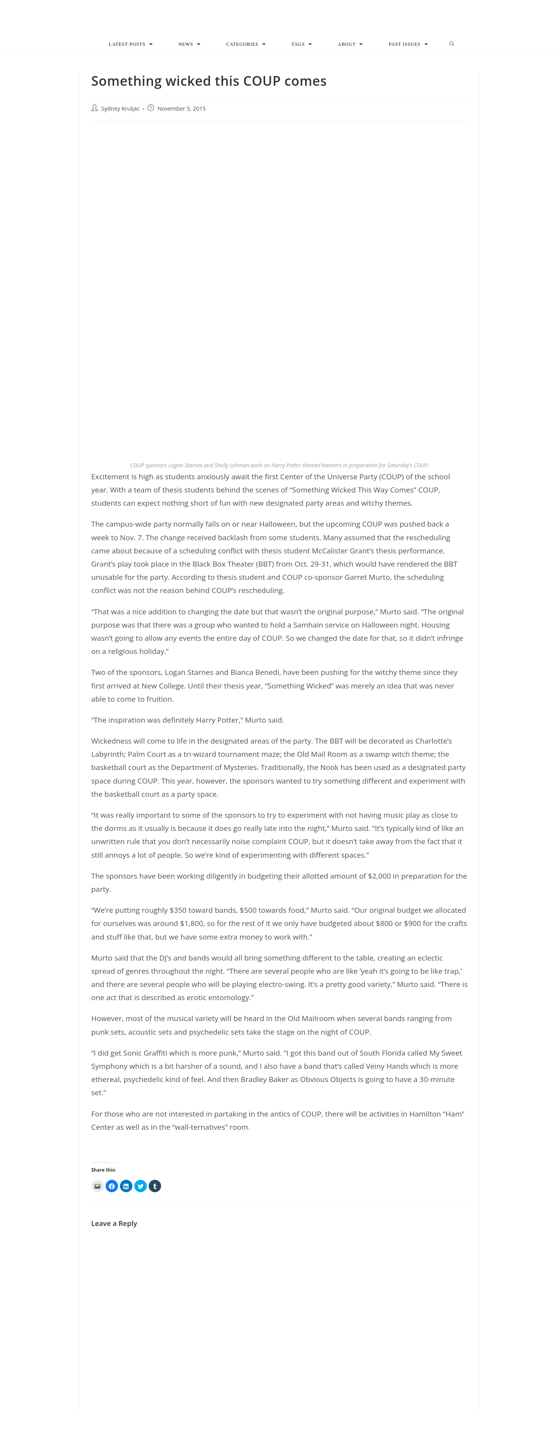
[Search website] (452, 44)
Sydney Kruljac (120, 108)
